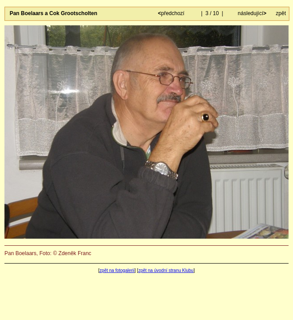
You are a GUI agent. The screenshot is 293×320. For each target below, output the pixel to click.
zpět (281, 13)
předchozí (172, 13)
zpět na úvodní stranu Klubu (166, 270)
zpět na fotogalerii (117, 270)
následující (251, 13)
